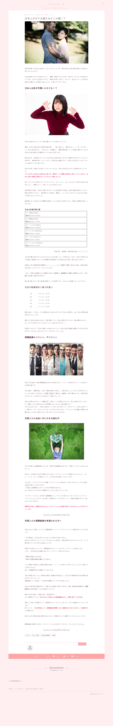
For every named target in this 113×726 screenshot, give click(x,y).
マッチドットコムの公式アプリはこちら (56, 515)
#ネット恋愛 (35, 635)
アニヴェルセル (52, 265)
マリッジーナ (56, 4)
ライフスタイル (50, 14)
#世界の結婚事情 (45, 635)
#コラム (28, 635)
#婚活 (53, 635)
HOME (10, 702)
